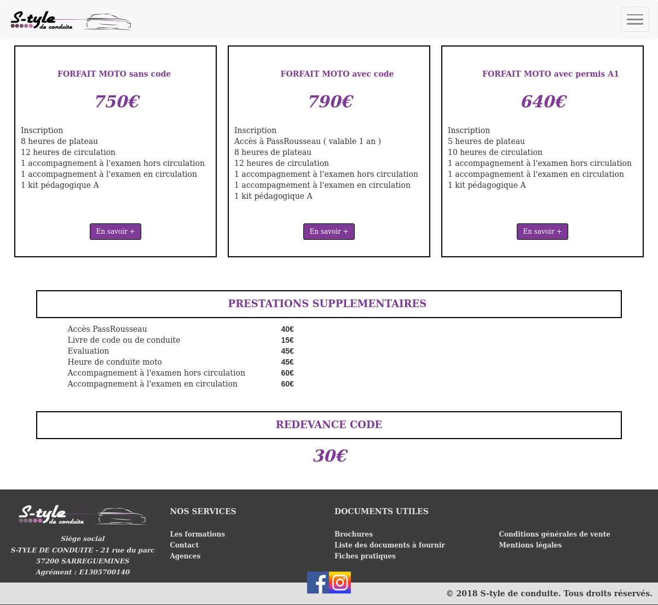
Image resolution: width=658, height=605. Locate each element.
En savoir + (115, 231)
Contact (184, 545)
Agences (186, 556)
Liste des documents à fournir (389, 545)
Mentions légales (530, 545)
